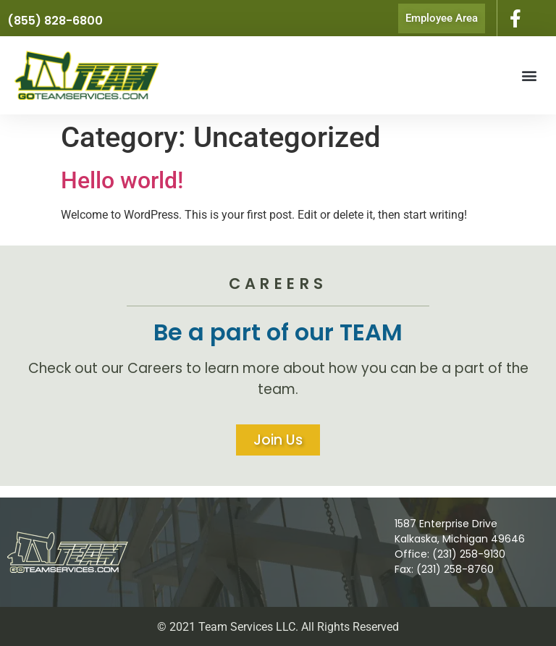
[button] (530, 76)
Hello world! (122, 180)
